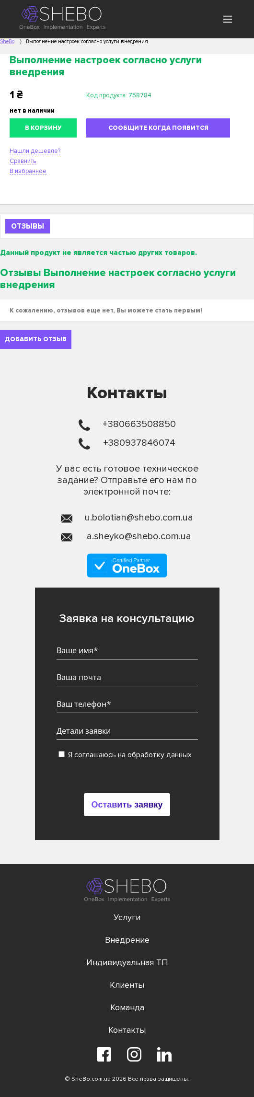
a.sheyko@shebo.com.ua (139, 536)
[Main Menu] (227, 19)
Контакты (127, 1030)
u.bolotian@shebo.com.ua (139, 517)
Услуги (127, 917)
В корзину (43, 128)
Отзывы (27, 226)
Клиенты (127, 985)
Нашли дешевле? (35, 151)
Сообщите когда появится (158, 128)
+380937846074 (139, 443)
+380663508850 (139, 424)
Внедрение (127, 940)
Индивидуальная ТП (127, 962)
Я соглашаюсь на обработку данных (125, 755)
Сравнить (23, 161)
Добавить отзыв (36, 339)
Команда (127, 1007)
